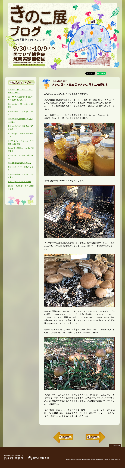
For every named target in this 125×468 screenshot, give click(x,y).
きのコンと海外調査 (19, 182)
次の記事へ (63, 437)
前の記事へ (95, 437)
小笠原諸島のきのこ (19, 163)
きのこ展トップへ (21, 82)
